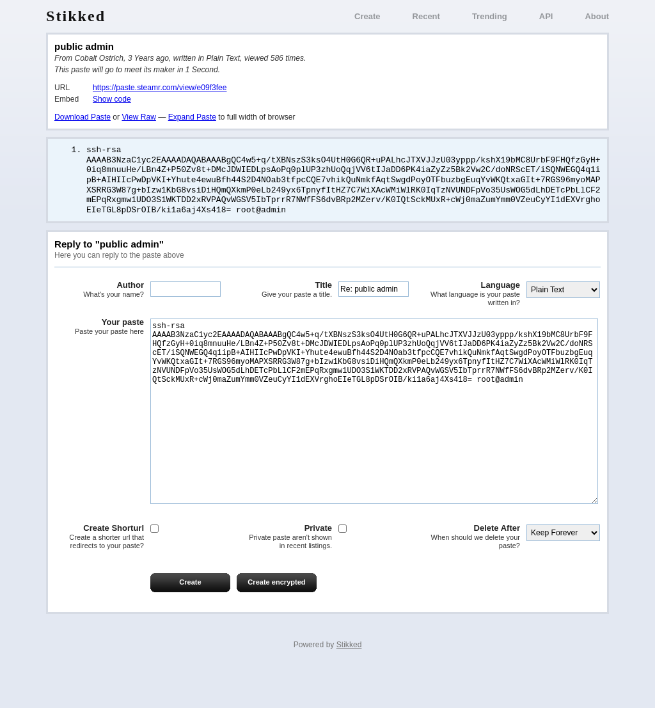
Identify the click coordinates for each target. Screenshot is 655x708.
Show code (112, 99)
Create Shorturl (99, 576)
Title (287, 290)
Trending (489, 16)
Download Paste (82, 117)
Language (475, 294)
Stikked (76, 16)
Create (367, 16)
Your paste (99, 327)
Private (287, 576)
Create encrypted (276, 621)
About (597, 16)
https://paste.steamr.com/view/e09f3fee (159, 87)
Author (99, 290)
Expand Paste (192, 117)
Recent (426, 16)
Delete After (475, 576)
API (546, 16)
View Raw (138, 117)
